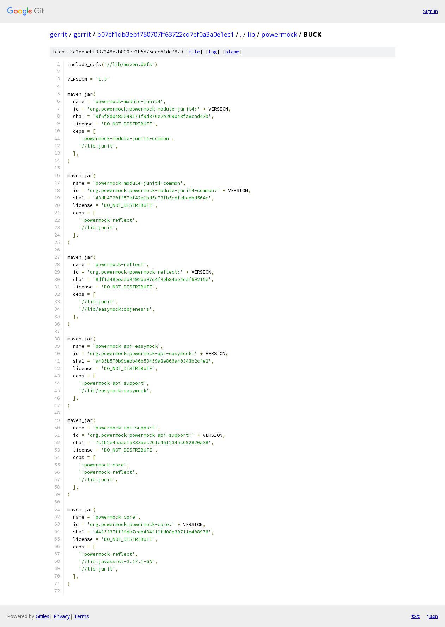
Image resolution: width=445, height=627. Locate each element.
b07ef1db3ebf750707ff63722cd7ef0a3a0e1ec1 (165, 34)
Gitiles (42, 616)
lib (251, 34)
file (194, 52)
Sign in (430, 11)
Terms (81, 616)
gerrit (58, 34)
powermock (279, 34)
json (432, 616)
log (212, 52)
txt (415, 616)
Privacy (62, 616)
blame (232, 52)
